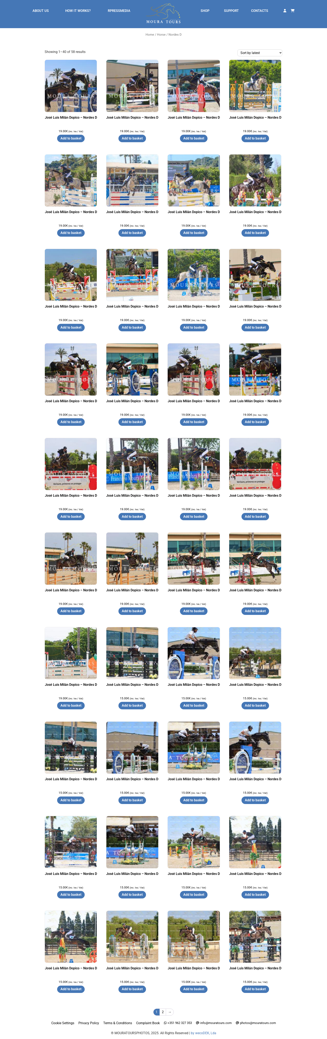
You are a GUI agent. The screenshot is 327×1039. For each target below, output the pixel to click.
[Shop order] (259, 52)
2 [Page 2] (163, 1012)
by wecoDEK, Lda (203, 1033)
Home (150, 34)
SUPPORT (231, 11)
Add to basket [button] (70, 138)
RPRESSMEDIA (119, 11)
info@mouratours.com (214, 1023)
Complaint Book (148, 1023)
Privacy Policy (88, 1023)
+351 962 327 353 (178, 1023)
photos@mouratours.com (256, 1023)
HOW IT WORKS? (78, 11)
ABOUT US (41, 11)
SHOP (205, 11)
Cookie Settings (62, 1023)
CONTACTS (259, 11)
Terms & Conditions (117, 1023)
